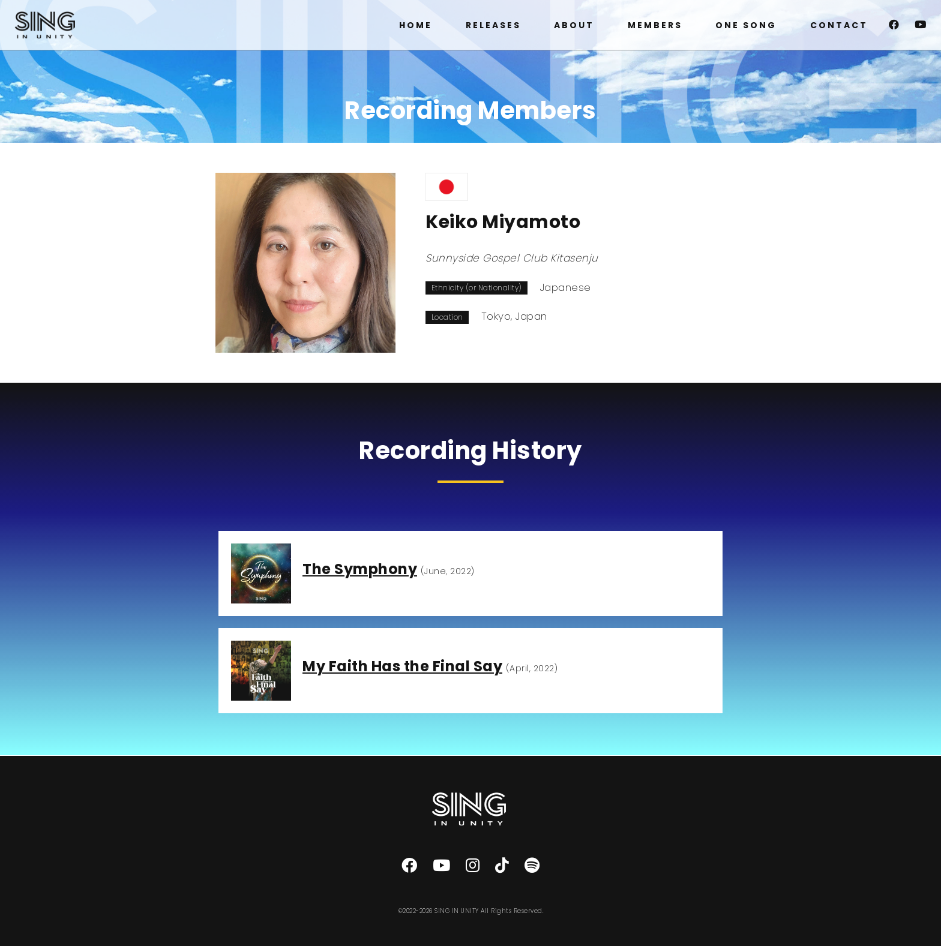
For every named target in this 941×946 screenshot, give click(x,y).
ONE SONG (746, 25)
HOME (415, 25)
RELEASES (493, 25)
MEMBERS (655, 25)
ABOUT (574, 25)
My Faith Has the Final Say (402, 666)
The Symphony (359, 569)
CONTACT (839, 25)
